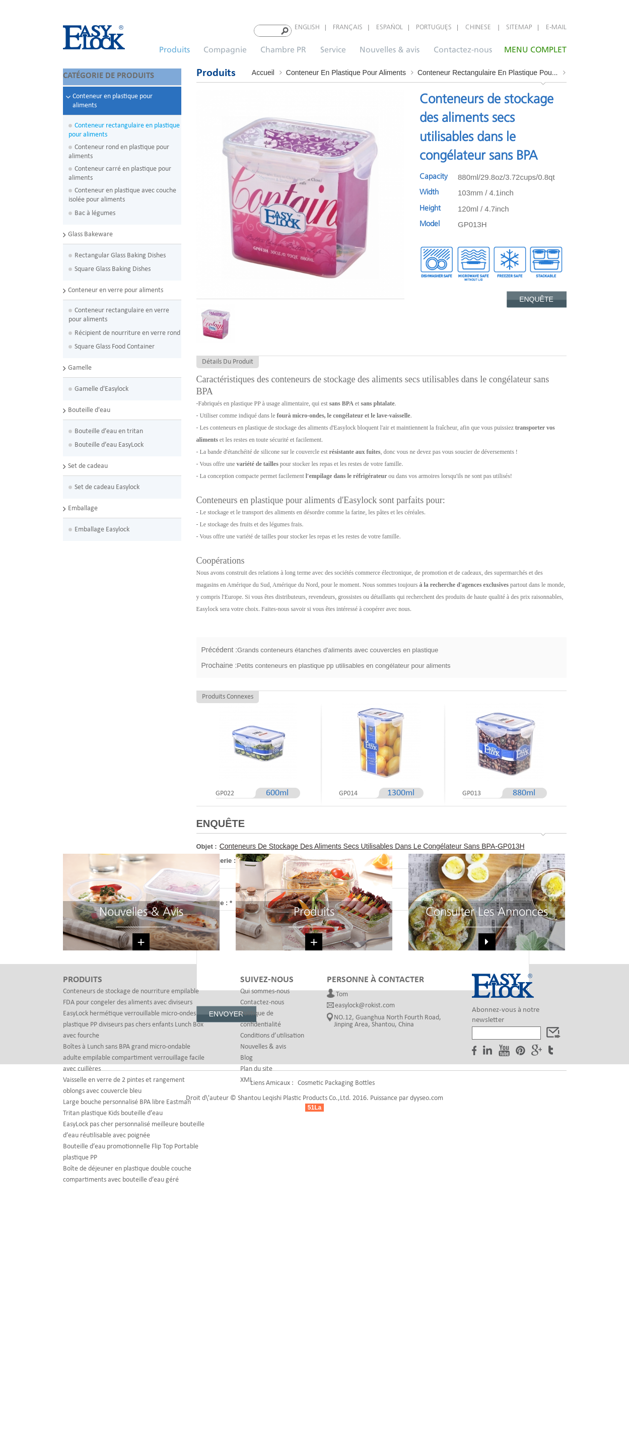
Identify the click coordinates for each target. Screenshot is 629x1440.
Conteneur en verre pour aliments (115, 286)
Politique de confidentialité (260, 1210)
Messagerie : (218, 857)
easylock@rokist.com (365, 1197)
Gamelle (80, 363)
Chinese (479, 27)
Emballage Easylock (102, 525)
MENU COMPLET (535, 47)
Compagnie (225, 47)
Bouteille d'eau (89, 405)
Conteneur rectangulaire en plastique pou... (487, 69)
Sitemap (519, 27)
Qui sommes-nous (265, 1183)
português (434, 27)
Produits (174, 47)
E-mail (556, 27)
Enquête (536, 296)
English (307, 27)
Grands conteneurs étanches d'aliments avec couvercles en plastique (337, 647)
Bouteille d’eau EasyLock (109, 440)
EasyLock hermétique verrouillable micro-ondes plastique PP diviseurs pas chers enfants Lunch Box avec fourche (133, 1216)
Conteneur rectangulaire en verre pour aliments (118, 310)
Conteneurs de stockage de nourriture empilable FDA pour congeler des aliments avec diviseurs (131, 1188)
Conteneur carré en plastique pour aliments (119, 169)
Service (333, 47)
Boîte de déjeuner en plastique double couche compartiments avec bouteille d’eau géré (127, 1365)
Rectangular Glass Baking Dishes (120, 251)
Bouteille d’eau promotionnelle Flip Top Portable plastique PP (130, 1343)
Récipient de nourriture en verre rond (127, 328)
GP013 (471, 790)
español (389, 27)
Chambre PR (283, 47)
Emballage (83, 504)
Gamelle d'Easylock (101, 384)
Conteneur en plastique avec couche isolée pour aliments (122, 190)
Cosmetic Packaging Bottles (336, 1404)
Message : (214, 900)
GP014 (348, 790)
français (348, 27)
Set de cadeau (88, 461)
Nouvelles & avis (390, 47)
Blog (246, 1249)
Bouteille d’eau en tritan (109, 427)
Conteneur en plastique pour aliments (113, 96)
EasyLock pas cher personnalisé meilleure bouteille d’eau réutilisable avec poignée (133, 1321)
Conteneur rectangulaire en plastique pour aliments (124, 125)
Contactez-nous (463, 47)
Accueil (263, 69)
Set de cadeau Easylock (107, 483)
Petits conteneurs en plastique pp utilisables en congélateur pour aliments (343, 662)
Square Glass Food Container (115, 342)
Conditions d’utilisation (272, 1227)
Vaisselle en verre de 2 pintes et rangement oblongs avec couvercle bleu (124, 1277)
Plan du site (256, 1260)
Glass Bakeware (90, 230)
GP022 (225, 790)
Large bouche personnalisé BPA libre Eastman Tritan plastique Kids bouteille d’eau (127, 1299)
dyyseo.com (426, 1419)
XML (246, 1271)
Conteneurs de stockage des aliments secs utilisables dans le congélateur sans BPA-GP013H (372, 843)
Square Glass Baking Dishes (113, 264)
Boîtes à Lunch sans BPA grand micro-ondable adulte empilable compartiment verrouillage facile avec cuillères (133, 1249)
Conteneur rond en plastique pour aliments (118, 147)
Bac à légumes (95, 209)
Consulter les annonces (487, 1101)
